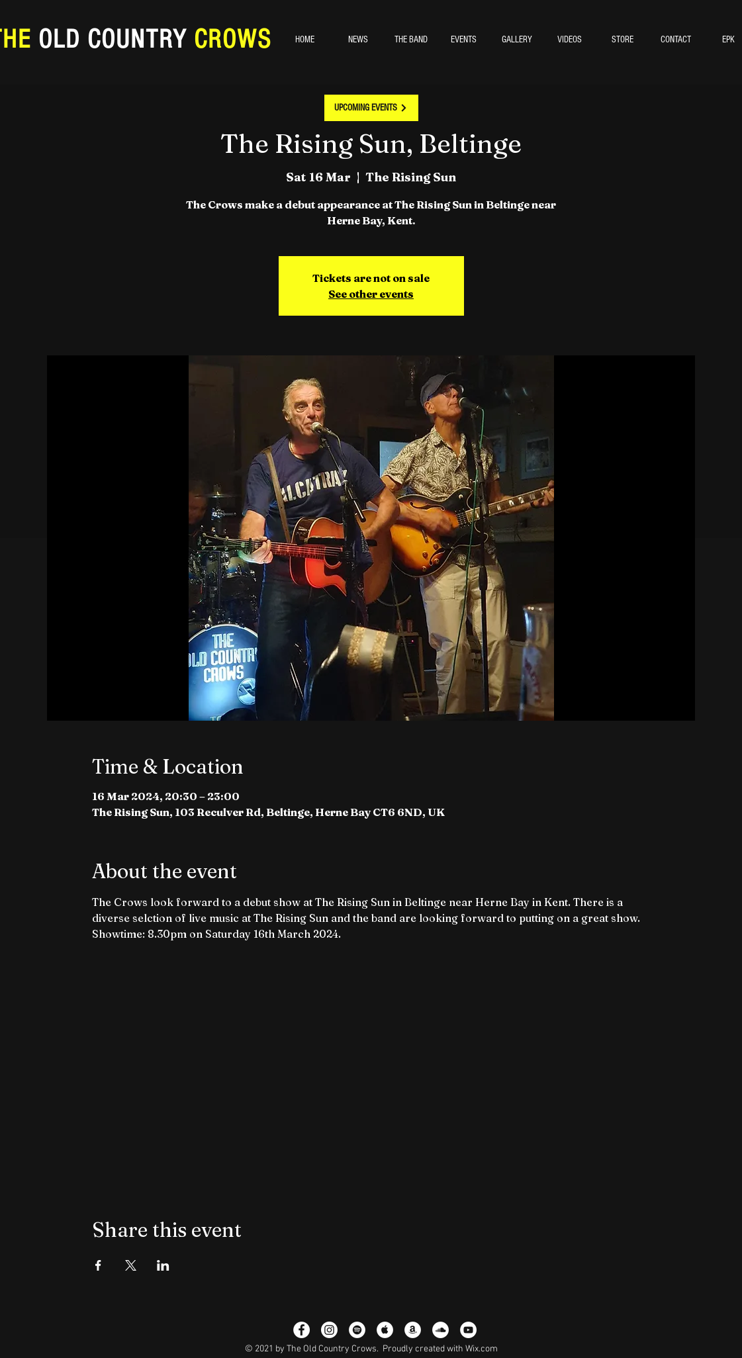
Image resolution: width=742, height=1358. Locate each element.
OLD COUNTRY (112, 39)
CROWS (229, 39)
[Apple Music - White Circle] (385, 1330)
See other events (371, 293)
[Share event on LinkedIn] (163, 1265)
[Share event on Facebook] (98, 1265)
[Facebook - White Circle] (301, 1330)
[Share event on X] (130, 1265)
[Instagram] (329, 1330)
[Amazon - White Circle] (412, 1330)
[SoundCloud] (440, 1330)
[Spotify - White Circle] (357, 1330)
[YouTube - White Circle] (468, 1330)
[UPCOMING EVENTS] (371, 108)
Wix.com (481, 1349)
